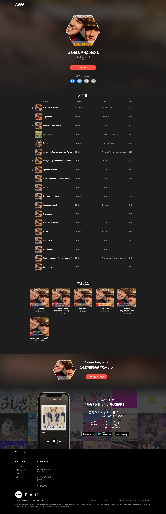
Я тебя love (48, 249)
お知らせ (18, 474)
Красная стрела (50, 170)
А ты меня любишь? (52, 108)
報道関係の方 (41, 480)
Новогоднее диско (108, 143)
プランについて (20, 470)
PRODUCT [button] (20, 461)
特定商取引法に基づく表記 (143, 500)
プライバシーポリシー (107, 500)
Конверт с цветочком (52, 125)
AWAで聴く (83, 68)
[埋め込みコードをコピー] (93, 81)
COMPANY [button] (42, 461)
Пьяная (46, 143)
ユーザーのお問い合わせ (44, 477)
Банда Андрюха (26, 452)
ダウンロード (19, 466)
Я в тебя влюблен (51, 196)
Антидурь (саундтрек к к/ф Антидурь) (59, 152)
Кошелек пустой (50, 205)
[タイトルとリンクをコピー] (86, 81)
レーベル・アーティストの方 (44, 483)
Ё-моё (45, 232)
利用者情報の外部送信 (124, 500)
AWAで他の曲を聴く (96, 377)
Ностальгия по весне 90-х (111, 134)
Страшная (47, 117)
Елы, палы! (106, 125)
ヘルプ (17, 477)
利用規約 (93, 500)
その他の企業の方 (42, 486)
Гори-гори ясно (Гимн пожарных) (57, 178)
